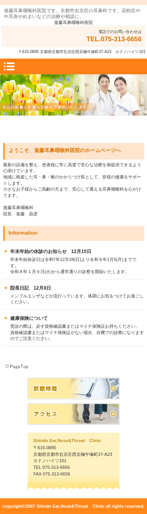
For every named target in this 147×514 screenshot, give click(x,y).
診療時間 (73, 388)
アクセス (73, 414)
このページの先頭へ (17, 366)
